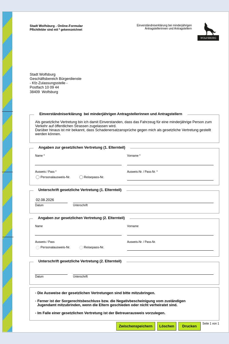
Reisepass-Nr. (91, 177)
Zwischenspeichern (135, 326)
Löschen (166, 326)
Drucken (189, 326)
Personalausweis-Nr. (53, 177)
